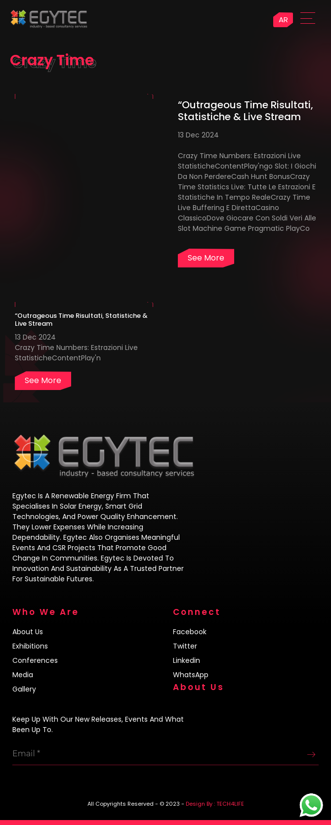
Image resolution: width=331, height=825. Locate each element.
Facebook (190, 632)
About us (27, 632)
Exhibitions (30, 646)
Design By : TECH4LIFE (215, 804)
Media (22, 675)
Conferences (35, 660)
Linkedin (186, 660)
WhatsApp (190, 675)
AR (283, 19)
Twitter (185, 646)
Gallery (24, 689)
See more (206, 257)
